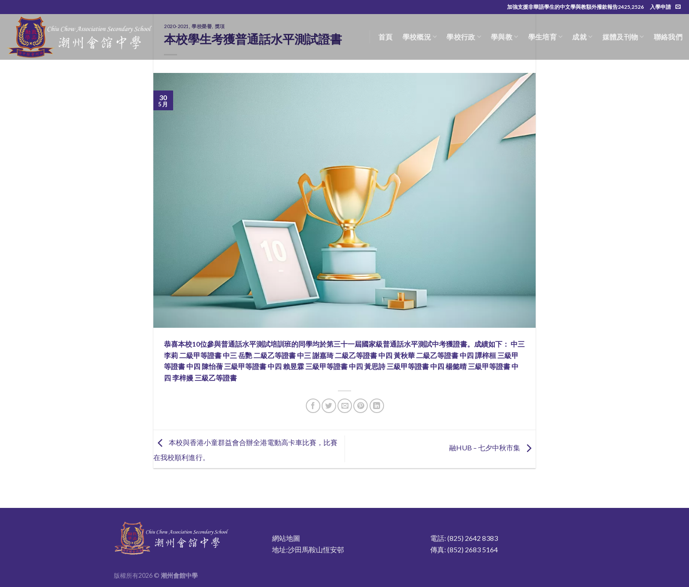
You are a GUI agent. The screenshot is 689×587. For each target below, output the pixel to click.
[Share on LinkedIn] (377, 406)
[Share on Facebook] (313, 406)
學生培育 (545, 37)
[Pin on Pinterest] (360, 406)
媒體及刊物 (623, 37)
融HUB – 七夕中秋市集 (492, 448)
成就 (582, 37)
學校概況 (420, 37)
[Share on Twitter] (329, 406)
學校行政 (463, 37)
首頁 (385, 37)
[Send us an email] (678, 7)
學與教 (504, 37)
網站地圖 (286, 538)
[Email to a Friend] (344, 406)
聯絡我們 (668, 37)
